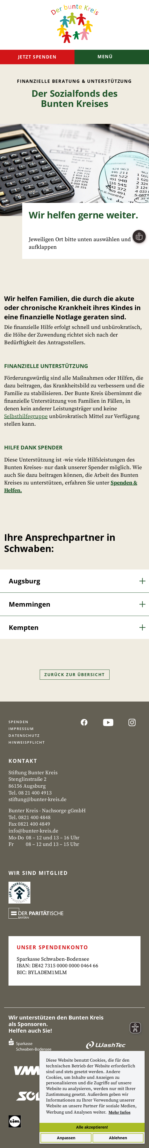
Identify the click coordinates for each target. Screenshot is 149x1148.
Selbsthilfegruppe (26, 416)
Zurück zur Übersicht (74, 674)
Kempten (24, 627)
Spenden (18, 721)
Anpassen (66, 1137)
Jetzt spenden (37, 57)
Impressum (21, 728)
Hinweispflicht (26, 742)
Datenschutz (24, 735)
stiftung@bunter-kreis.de (37, 799)
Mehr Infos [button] (119, 1112)
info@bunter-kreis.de (33, 831)
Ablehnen (118, 1137)
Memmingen (29, 604)
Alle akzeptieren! (92, 1127)
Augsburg (24, 580)
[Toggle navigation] (111, 57)
